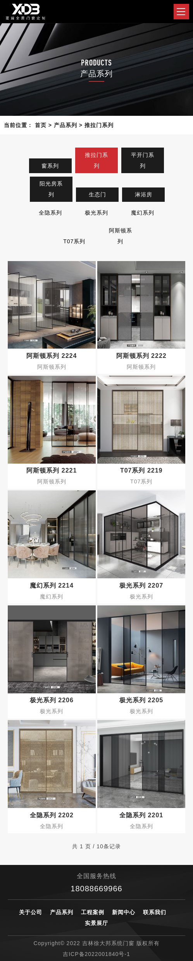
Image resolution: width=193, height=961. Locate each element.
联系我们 (154, 912)
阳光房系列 (51, 189)
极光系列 (96, 213)
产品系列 (65, 125)
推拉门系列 (99, 125)
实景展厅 (96, 923)
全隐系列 (50, 213)
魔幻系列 (142, 213)
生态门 (97, 194)
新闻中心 (123, 912)
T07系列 (74, 241)
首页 (41, 125)
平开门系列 (142, 160)
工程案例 (92, 912)
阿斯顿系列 (120, 235)
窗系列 (50, 166)
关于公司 (30, 912)
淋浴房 (143, 194)
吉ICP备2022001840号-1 (96, 954)
